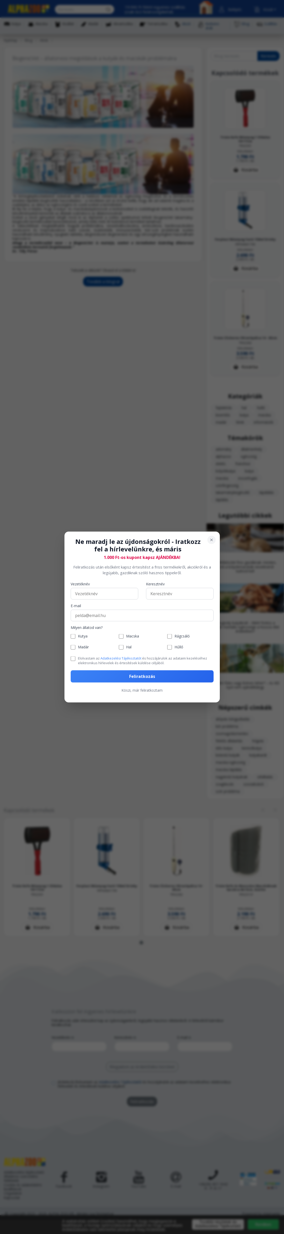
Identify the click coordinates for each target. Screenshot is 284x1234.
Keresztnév (155, 584)
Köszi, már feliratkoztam (142, 690)
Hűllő (178, 647)
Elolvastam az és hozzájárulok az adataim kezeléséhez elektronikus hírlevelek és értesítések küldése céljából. (142, 660)
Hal (129, 647)
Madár (83, 647)
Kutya (83, 636)
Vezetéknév (80, 584)
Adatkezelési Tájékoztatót (120, 658)
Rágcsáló (182, 636)
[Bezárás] (211, 540)
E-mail (76, 606)
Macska (132, 636)
